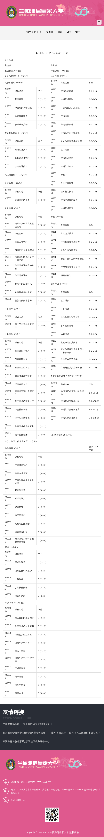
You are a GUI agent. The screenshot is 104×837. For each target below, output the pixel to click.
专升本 (49, 32)
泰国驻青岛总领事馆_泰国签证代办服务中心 (26, 741)
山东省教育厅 (58, 733)
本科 (60, 32)
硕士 (69, 32)
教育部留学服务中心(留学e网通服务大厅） (25, 733)
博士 (77, 32)
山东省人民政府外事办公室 (83, 733)
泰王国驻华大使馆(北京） (36, 724)
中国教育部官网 (11, 724)
